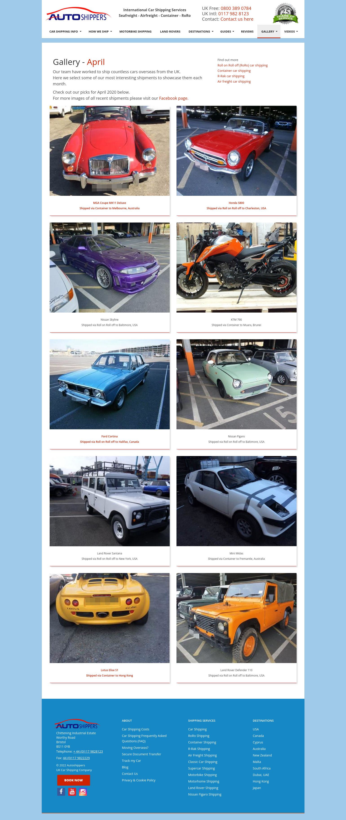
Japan (257, 788)
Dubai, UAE (261, 775)
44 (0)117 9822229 (76, 758)
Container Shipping (202, 742)
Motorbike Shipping (135, 31)
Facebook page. (173, 98)
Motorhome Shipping (203, 781)
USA (256, 729)
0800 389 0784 (236, 8)
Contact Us (130, 774)
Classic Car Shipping (202, 762)
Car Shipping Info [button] (65, 31)
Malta (257, 762)
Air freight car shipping (234, 81)
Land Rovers (170, 31)
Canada (258, 736)
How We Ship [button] (100, 31)
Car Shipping (197, 729)
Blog (125, 767)
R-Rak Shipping (199, 749)
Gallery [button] (269, 31)
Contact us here (236, 19)
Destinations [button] (201, 31)
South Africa (262, 768)
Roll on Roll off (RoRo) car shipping (243, 65)
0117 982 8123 (233, 14)
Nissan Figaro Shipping (204, 794)
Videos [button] (291, 31)
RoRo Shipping (198, 736)
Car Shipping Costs (135, 729)
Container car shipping (234, 70)
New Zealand (262, 755)
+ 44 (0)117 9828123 (88, 751)
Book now (73, 780)
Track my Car (131, 760)
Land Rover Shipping (203, 788)
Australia (259, 749)
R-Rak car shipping (231, 76)
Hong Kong (261, 781)
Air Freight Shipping (202, 755)
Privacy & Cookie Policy (138, 780)
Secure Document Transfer (141, 754)
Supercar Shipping (201, 768)
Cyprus (258, 742)
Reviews (247, 31)
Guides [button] (227, 31)
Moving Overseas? (135, 747)
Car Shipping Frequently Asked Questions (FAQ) (144, 738)
